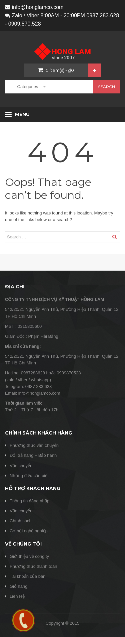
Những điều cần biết (29, 475)
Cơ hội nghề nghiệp (29, 530)
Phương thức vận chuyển (34, 445)
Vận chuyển (21, 465)
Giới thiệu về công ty (29, 556)
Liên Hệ (17, 596)
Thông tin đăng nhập (29, 500)
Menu (17, 114)
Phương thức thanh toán (33, 566)
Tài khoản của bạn (27, 576)
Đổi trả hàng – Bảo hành (33, 455)
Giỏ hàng (19, 586)
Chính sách (21, 520)
